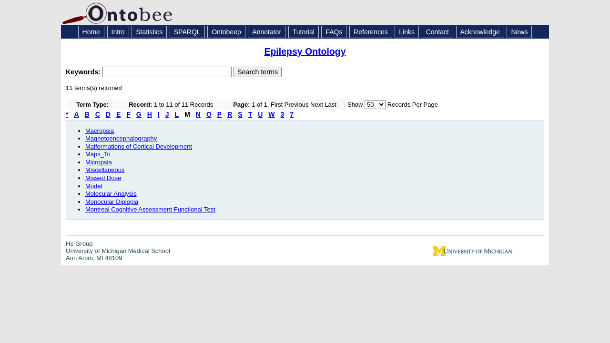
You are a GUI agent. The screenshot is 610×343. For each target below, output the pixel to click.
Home (91, 32)
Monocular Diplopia (111, 201)
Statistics (149, 32)
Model (93, 186)
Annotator (266, 32)
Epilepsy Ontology (305, 51)
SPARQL (187, 32)
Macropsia (99, 130)
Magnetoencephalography (121, 138)
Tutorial (304, 32)
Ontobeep (226, 32)
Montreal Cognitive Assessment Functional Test (150, 209)
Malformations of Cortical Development (138, 146)
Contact (437, 32)
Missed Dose (103, 178)
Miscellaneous (104, 169)
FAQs (333, 32)
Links (407, 32)
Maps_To (98, 154)
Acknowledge (480, 32)
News (519, 32)
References (371, 32)
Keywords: (84, 72)
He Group (79, 243)
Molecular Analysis (111, 193)
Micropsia (98, 162)
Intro (118, 32)
